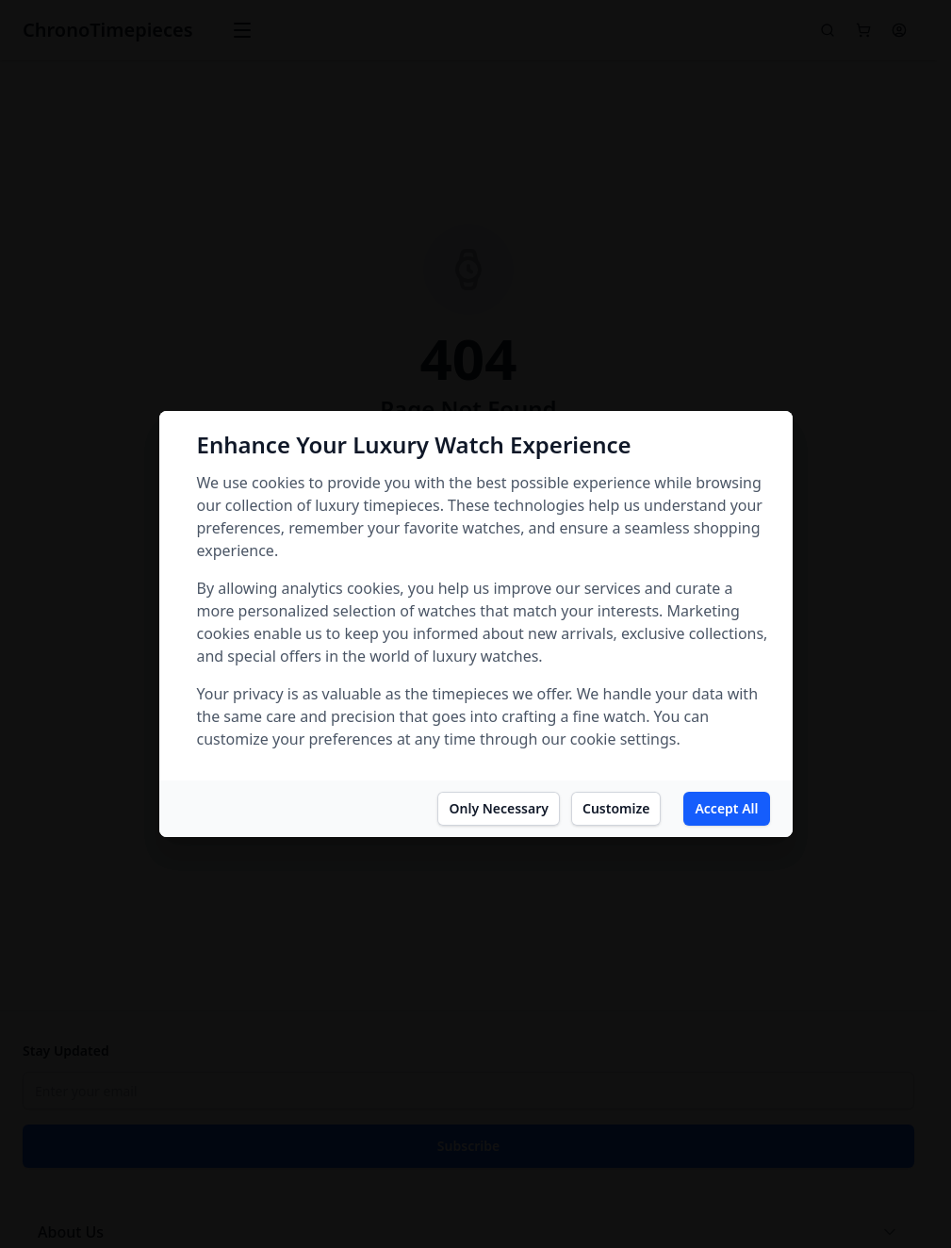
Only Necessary (498, 808)
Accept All (726, 808)
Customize (615, 808)
